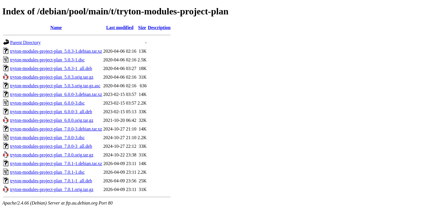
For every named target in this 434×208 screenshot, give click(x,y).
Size (142, 27)
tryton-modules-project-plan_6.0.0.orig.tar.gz (51, 120)
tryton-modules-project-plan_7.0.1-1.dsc (47, 172)
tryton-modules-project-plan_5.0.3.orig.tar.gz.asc (55, 85)
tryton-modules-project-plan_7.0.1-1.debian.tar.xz (56, 163)
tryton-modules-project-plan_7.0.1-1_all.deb (51, 180)
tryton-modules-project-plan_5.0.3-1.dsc (47, 59)
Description (159, 27)
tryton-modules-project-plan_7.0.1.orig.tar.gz (51, 189)
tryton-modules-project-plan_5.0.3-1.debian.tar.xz (56, 51)
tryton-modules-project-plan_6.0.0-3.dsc (47, 103)
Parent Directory (25, 42)
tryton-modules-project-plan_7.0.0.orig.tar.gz (51, 154)
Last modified (120, 27)
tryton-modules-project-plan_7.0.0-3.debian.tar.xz (56, 128)
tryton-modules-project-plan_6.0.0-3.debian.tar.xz (56, 94)
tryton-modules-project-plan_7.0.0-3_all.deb (51, 146)
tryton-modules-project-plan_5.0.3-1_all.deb (51, 68)
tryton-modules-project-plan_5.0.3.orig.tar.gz (51, 77)
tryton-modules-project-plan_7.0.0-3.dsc (47, 137)
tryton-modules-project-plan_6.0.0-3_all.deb (51, 111)
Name (56, 27)
